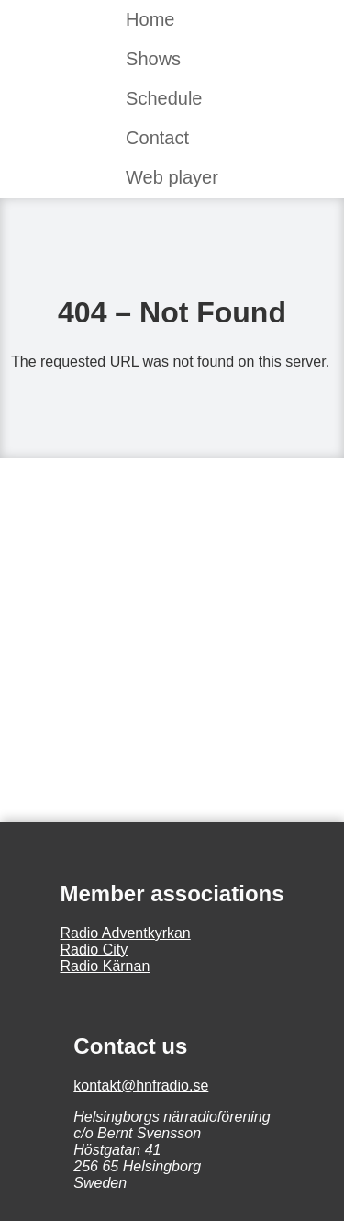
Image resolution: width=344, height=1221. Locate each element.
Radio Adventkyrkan (125, 933)
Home (150, 19)
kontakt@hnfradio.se (140, 1085)
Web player (172, 177)
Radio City (94, 949)
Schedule (164, 98)
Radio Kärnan (105, 966)
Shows (153, 59)
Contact (157, 138)
